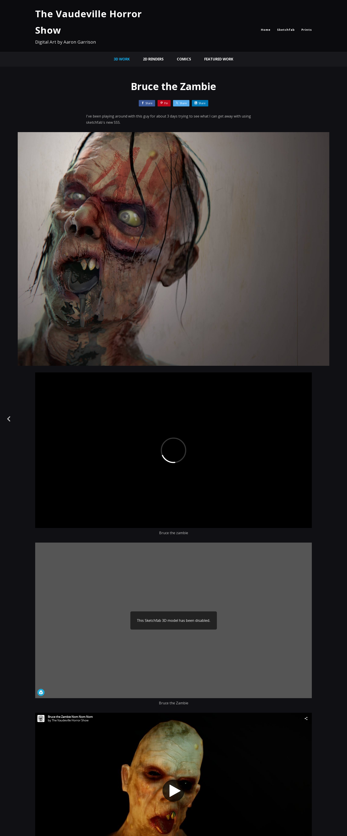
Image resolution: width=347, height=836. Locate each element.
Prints (306, 30)
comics (184, 59)
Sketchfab (286, 30)
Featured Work (218, 59)
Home (265, 30)
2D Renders (153, 59)
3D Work (122, 59)
